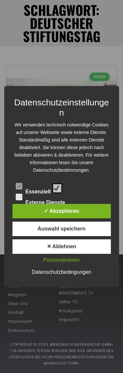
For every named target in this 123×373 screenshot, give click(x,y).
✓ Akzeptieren (61, 211)
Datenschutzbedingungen (61, 272)
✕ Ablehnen (61, 246)
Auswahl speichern (62, 228)
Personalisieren (61, 260)
